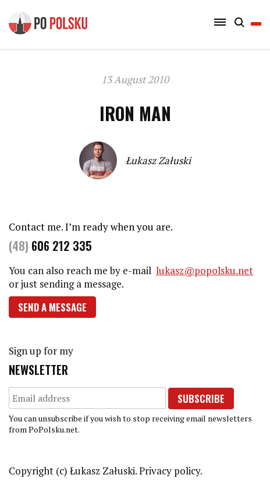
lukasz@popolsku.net (204, 270)
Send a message (52, 307)
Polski (256, 22)
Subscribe (201, 398)
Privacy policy (169, 470)
